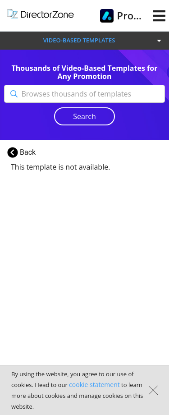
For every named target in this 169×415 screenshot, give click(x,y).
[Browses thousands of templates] (92, 94)
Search (84, 116)
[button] (84, 41)
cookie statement (94, 384)
